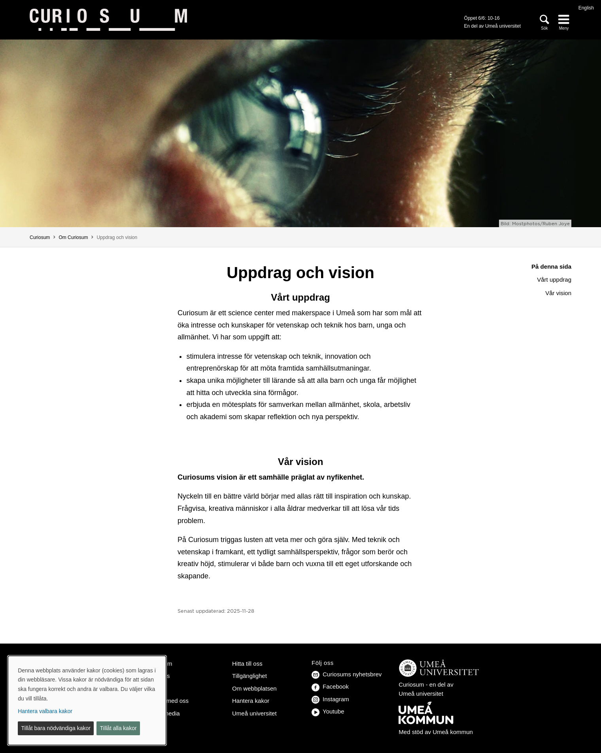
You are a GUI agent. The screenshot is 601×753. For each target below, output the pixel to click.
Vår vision (558, 293)
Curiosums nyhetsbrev (347, 674)
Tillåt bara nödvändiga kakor (56, 728)
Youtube (328, 711)
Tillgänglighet (249, 675)
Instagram (330, 699)
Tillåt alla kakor (118, 728)
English (586, 8)
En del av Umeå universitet (492, 26)
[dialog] (87, 700)
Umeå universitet (254, 713)
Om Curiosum (73, 237)
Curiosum (40, 237)
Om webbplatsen (254, 688)
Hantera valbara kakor (45, 711)
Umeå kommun (453, 732)
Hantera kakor (250, 700)
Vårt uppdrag (554, 279)
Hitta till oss (247, 663)
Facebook (330, 686)
